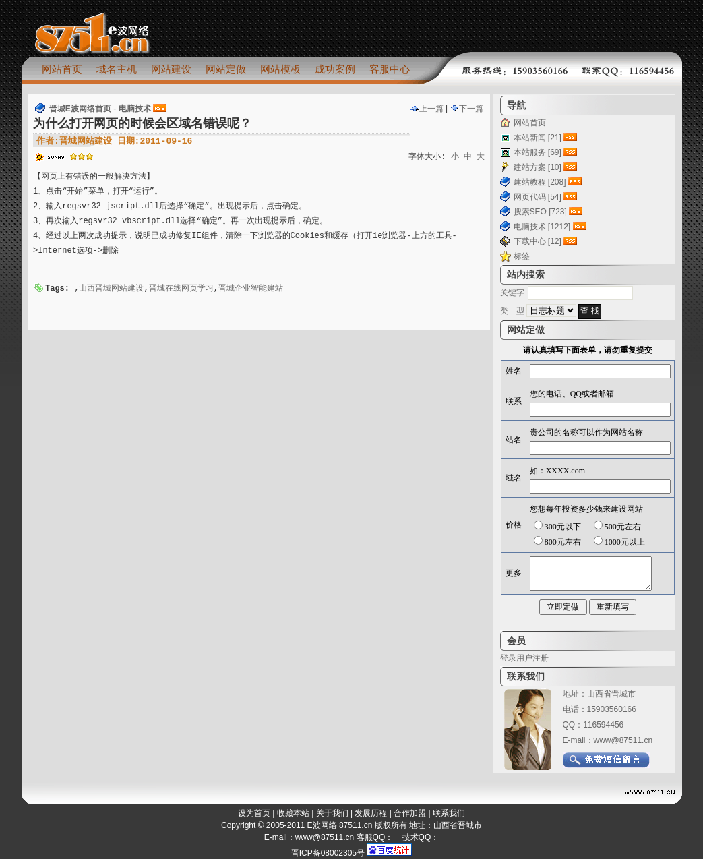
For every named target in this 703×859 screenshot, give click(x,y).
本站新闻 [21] (537, 137)
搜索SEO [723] (540, 211)
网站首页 (62, 69)
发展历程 (371, 813)
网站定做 (226, 69)
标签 (522, 256)
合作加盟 (410, 813)
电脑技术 (135, 108)
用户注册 (532, 658)
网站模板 (280, 69)
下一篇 (466, 108)
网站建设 (171, 69)
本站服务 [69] (537, 152)
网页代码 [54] (537, 197)
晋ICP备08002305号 (328, 853)
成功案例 (335, 69)
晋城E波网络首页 (80, 108)
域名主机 (116, 69)
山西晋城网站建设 (111, 288)
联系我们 (449, 813)
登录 (508, 658)
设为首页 (254, 813)
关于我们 (332, 813)
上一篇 (427, 108)
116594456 (603, 725)
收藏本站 (293, 813)
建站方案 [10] (537, 167)
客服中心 (389, 69)
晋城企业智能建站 (250, 288)
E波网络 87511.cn (340, 825)
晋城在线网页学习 (181, 288)
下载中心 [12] (537, 241)
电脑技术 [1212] (542, 226)
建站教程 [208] (540, 182)
